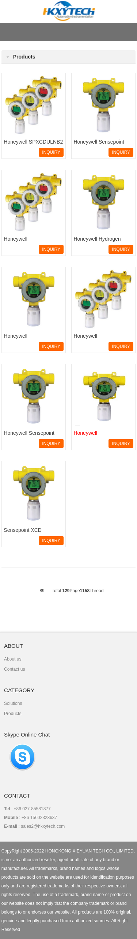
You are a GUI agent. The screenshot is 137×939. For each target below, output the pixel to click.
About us (12, 659)
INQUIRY (51, 152)
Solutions (13, 703)
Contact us (14, 669)
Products (12, 713)
